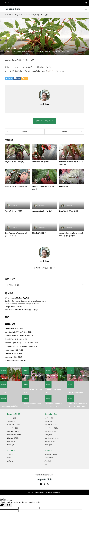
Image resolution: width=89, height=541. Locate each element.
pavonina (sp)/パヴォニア (14, 332)
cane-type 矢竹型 (50, 431)
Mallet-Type (10, 445)
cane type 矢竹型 (13, 431)
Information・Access (50, 454)
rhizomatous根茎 (12, 428)
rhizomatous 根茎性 (51, 428)
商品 (68, 51)
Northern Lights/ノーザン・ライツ (17, 343)
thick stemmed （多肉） (14, 435)
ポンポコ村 (47, 461)
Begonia (16, 51)
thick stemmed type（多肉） (57, 51)
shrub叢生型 (11, 421)
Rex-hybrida (11, 441)
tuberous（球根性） (50, 441)
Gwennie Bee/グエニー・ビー (16, 335)
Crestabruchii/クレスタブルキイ (16, 346)
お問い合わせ (52, 71)
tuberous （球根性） (13, 438)
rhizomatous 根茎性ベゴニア (28, 51)
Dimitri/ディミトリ (11, 339)
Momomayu (9, 357)
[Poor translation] (8, 505)
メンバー (10, 454)
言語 (45, 464)
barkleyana (9, 353)
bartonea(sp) (10, 328)
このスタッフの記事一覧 (44, 121)
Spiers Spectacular (12, 361)
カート (9, 457)
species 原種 (43, 51)
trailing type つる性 (13, 424)
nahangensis (9, 350)
